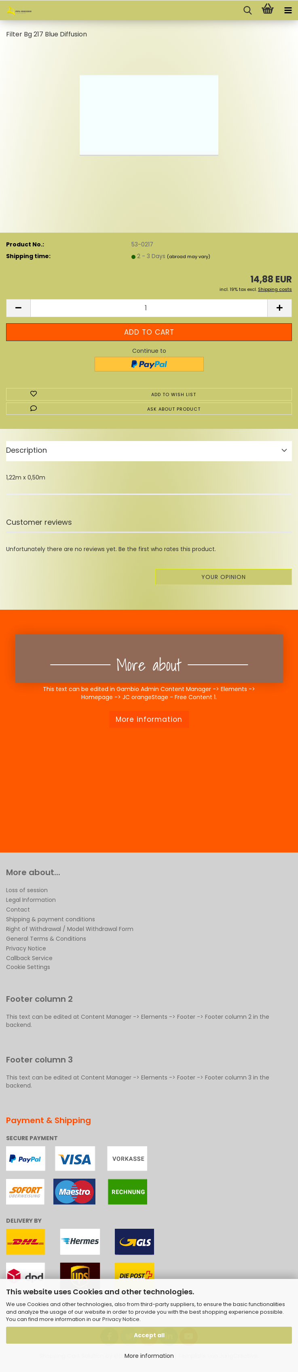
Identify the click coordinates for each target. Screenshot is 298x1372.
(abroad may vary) (188, 256)
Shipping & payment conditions (50, 919)
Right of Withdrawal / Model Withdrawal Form (69, 929)
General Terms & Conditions (46, 939)
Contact (18, 909)
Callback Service (29, 958)
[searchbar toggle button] (247, 10)
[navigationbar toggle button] (288, 10)
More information (149, 1356)
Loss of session (27, 890)
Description (26, 450)
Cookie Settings (28, 967)
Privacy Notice (120, 1319)
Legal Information (31, 900)
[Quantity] (149, 308)
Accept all (149, 1335)
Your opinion (223, 577)
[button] (18, 308)
